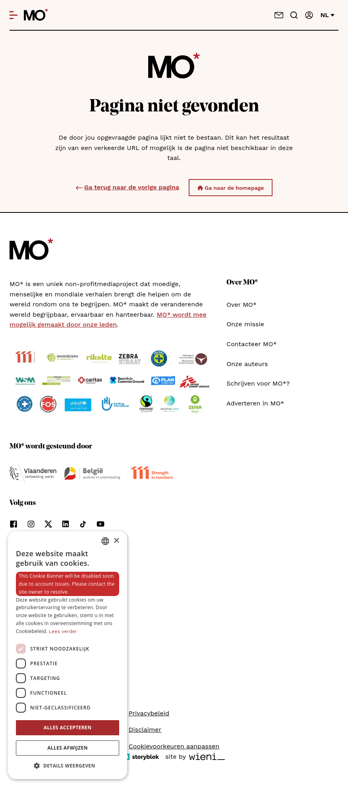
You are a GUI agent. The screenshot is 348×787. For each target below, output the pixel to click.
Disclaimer (145, 729)
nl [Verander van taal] (327, 15)
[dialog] (67, 655)
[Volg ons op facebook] (13, 524)
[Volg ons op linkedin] (66, 524)
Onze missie (245, 324)
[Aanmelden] (309, 15)
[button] (67, 766)
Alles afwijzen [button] (67, 747)
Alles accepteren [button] (68, 727)
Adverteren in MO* (255, 403)
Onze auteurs (247, 364)
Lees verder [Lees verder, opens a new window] (63, 631)
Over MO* (241, 304)
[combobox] (105, 541)
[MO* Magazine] (36, 15)
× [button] (116, 541)
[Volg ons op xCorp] (48, 524)
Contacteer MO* (251, 344)
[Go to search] (294, 15)
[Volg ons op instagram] (31, 524)
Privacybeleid (149, 713)
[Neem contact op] (279, 15)
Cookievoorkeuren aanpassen (174, 746)
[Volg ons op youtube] (100, 524)
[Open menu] (13, 15)
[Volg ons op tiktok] (83, 524)
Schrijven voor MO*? (258, 383)
